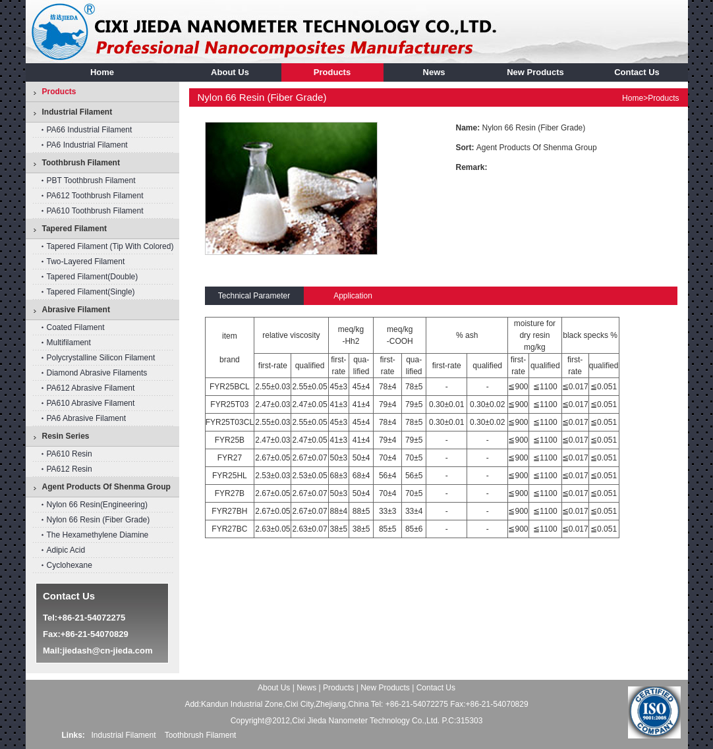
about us (230, 72)
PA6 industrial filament (87, 145)
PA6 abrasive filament (87, 418)
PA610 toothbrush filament (95, 210)
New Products (535, 72)
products (332, 72)
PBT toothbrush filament (91, 180)
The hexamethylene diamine (98, 535)
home (102, 72)
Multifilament (69, 342)
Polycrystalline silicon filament (101, 357)
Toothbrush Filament (201, 735)
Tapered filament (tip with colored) (110, 246)
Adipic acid (66, 550)
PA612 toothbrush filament (95, 195)
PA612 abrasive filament (91, 388)
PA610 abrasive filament (91, 403)
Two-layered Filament (86, 261)
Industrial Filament (124, 735)
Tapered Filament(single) (91, 291)
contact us (637, 72)
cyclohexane (69, 565)
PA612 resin (69, 469)
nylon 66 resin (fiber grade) (98, 519)
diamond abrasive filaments (97, 372)
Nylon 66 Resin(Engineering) (97, 504)
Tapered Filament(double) (92, 276)
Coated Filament (76, 327)
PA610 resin (69, 453)
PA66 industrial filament (89, 129)
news (434, 72)
